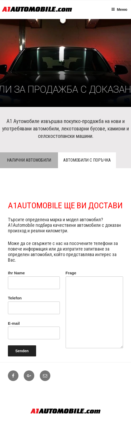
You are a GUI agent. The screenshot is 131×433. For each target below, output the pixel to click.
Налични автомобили (29, 160)
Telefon (34, 305)
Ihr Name (34, 280)
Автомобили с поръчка (87, 160)
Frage (94, 309)
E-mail (34, 330)
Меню (119, 9)
